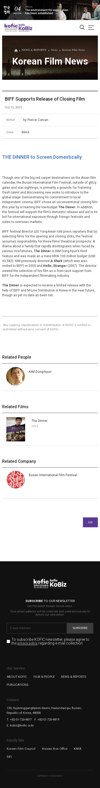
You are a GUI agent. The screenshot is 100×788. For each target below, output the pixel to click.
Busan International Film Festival (53, 475)
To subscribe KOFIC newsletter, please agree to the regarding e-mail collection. (50, 641)
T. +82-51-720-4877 (19, 719)
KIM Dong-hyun (40, 372)
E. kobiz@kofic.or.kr (20, 725)
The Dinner (39, 421)
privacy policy (27, 643)
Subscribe (80, 628)
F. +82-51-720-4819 (46, 719)
